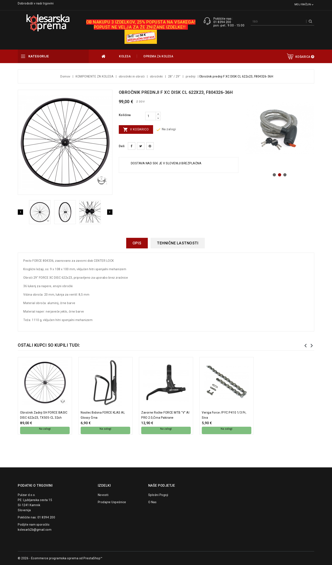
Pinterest (150, 146)
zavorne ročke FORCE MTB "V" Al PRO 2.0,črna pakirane (165, 415)
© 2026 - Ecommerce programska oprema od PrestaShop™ (60, 558)
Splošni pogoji (158, 495)
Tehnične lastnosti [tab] (177, 243)
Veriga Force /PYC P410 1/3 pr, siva (224, 415)
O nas (152, 502)
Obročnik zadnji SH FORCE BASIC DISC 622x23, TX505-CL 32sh (43, 415)
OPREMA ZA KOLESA (158, 56)
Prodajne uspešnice (112, 502)
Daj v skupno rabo (131, 146)
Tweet (140, 146)
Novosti (103, 495)
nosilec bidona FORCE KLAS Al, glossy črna (103, 415)
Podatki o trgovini (35, 485)
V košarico (136, 129)
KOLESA (125, 56)
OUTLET (104, 56)
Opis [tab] (137, 243)
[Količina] (150, 116)
